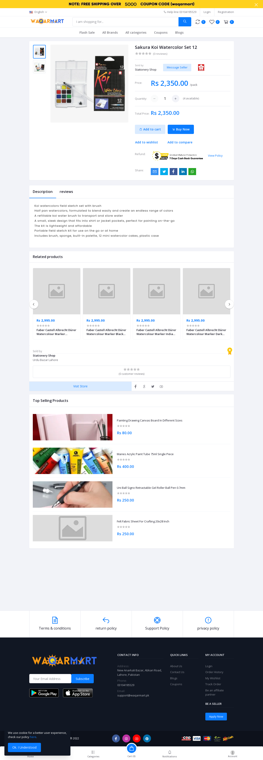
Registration (226, 12)
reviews (66, 191)
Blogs (179, 32)
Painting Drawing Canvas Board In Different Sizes (149, 420)
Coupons (160, 32)
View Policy (215, 155)
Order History (214, 672)
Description (43, 191)
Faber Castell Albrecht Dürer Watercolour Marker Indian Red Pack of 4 (156, 332)
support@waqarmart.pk (133, 695)
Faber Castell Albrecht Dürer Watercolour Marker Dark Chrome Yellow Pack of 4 (206, 332)
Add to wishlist (146, 142)
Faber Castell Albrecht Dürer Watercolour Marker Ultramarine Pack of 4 (56, 332)
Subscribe (82, 679)
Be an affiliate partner (214, 692)
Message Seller (177, 67)
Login (207, 12)
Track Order (213, 684)
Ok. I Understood (24, 747)
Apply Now (216, 716)
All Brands (110, 32)
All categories (135, 32)
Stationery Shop (145, 69)
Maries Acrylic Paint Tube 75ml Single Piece (145, 454)
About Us (176, 666)
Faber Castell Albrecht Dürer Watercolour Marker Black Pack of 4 (106, 332)
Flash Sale (87, 32)
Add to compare (179, 142)
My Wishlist (212, 678)
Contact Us (177, 672)
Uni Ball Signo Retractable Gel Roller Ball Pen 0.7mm (151, 488)
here (33, 737)
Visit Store (80, 386)
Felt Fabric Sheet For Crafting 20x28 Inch (143, 521)
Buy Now (180, 129)
